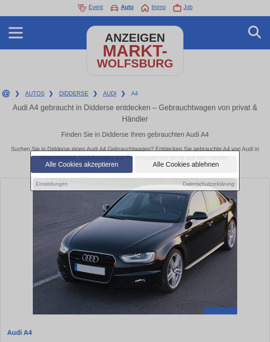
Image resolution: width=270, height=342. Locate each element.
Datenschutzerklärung (208, 184)
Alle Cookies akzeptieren (81, 165)
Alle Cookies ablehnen (186, 165)
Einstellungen (52, 184)
